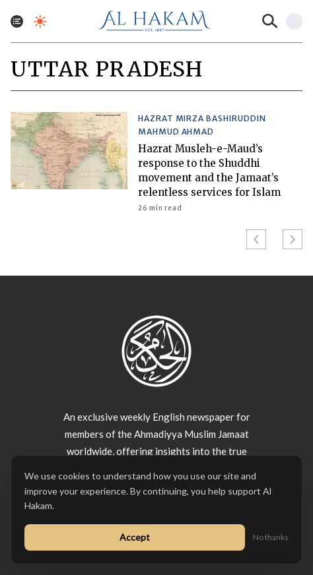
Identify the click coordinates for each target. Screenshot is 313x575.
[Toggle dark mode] (40, 21)
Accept (135, 537)
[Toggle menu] (17, 21)
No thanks (271, 537)
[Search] (270, 21)
